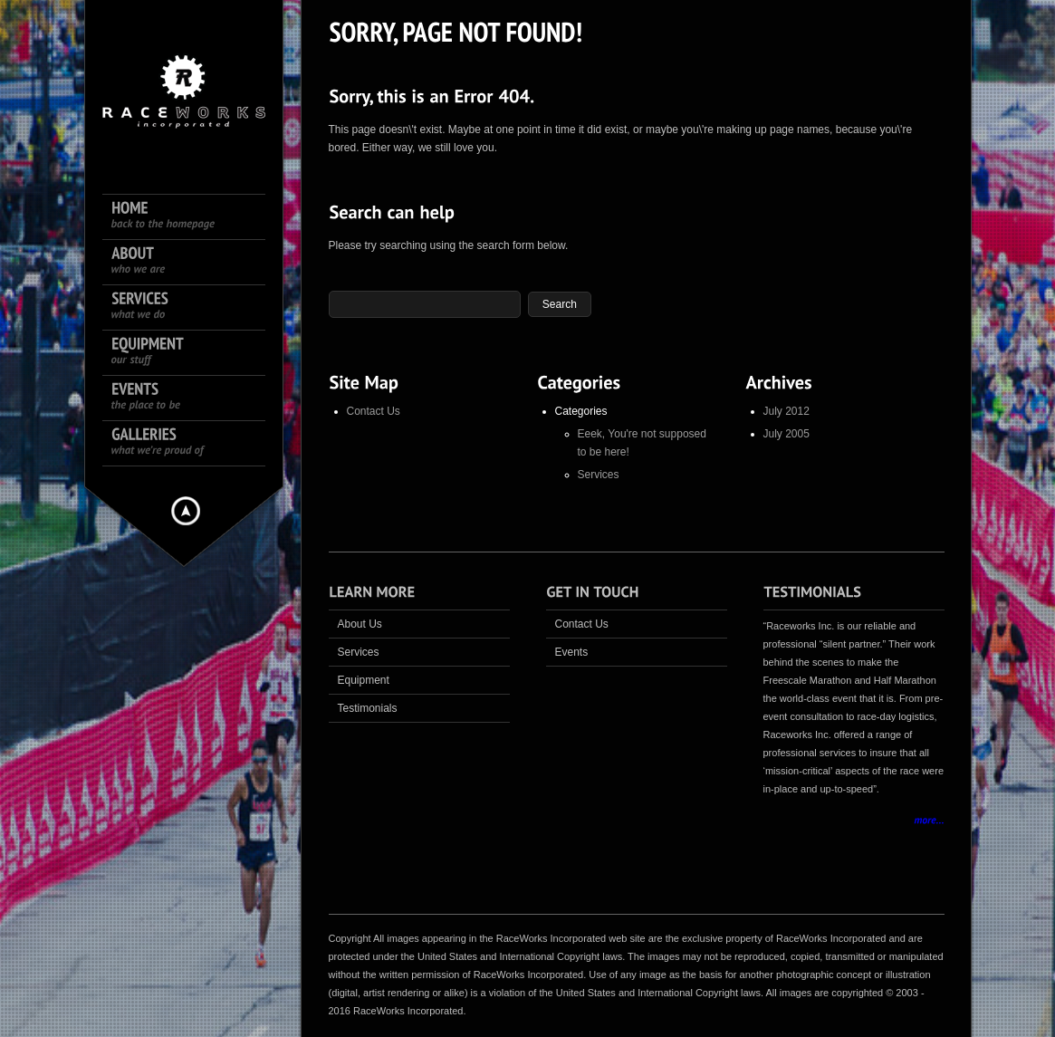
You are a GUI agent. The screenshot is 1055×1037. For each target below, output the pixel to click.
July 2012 (786, 411)
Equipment (363, 680)
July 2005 (786, 433)
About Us (360, 624)
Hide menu (185, 511)
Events (572, 652)
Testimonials (368, 708)
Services (598, 474)
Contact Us (373, 411)
